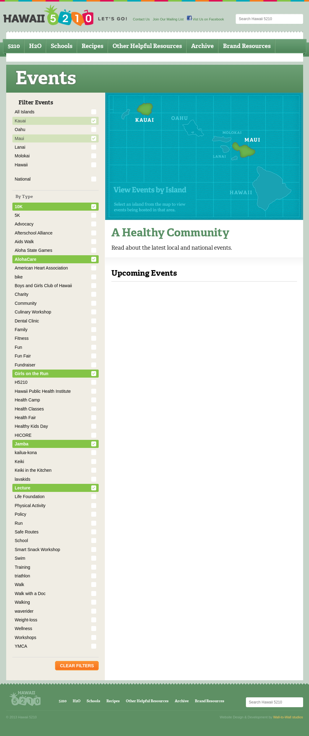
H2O (35, 46)
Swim (20, 558)
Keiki (19, 461)
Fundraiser (25, 364)
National (23, 179)
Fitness (22, 338)
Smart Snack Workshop (37, 549)
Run (19, 523)
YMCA (21, 646)
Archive (202, 46)
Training (22, 567)
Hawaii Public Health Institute (43, 391)
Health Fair (25, 417)
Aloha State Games (33, 250)
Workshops (25, 637)
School (21, 540)
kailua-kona (26, 452)
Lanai (20, 147)
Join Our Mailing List (168, 19)
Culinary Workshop (33, 311)
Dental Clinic (27, 320)
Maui (19, 138)
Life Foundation (30, 496)
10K (19, 206)
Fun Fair (23, 355)
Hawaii (21, 164)
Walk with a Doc (30, 593)
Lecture (23, 487)
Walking (22, 602)
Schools (61, 46)
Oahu (20, 129)
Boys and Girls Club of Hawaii (43, 285)
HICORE (23, 435)
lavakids (23, 479)
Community (26, 303)
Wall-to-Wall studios (288, 717)
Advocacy (24, 223)
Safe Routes (27, 531)
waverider (24, 611)
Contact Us (141, 19)
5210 (14, 46)
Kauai (20, 120)
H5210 (21, 382)
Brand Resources (247, 46)
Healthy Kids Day (31, 426)
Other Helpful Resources (147, 46)
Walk (19, 584)
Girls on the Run (32, 373)
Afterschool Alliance (34, 232)
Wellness (23, 628)
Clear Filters (77, 665)
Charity (21, 294)
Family (21, 329)
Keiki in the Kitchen (33, 470)
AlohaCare (25, 259)
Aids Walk (24, 241)
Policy (20, 514)
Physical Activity (30, 505)
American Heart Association (41, 267)
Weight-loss (26, 619)
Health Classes (29, 408)
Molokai (22, 155)
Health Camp (27, 399)
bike (19, 276)
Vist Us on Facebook (205, 19)
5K (17, 215)
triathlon (22, 575)
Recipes (92, 46)
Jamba (21, 443)
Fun (18, 347)
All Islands (25, 111)
